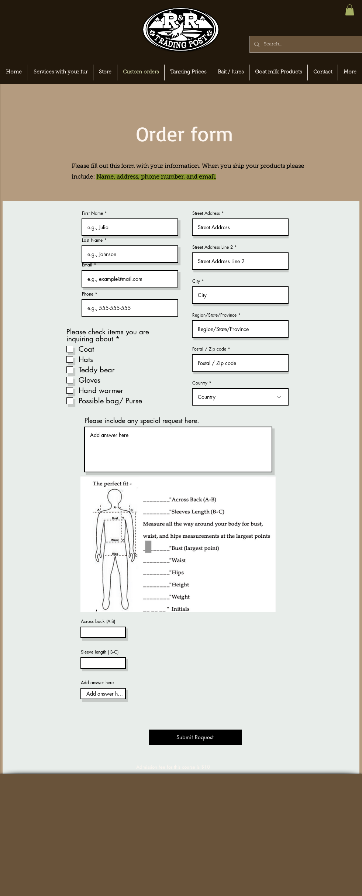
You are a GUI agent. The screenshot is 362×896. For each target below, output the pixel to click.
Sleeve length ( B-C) (99, 652)
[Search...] (305, 44)
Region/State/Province (214, 315)
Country (199, 383)
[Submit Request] (195, 737)
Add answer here (97, 682)
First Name (92, 213)
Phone (87, 294)
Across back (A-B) (98, 621)
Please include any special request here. (142, 420)
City (196, 281)
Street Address (206, 213)
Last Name (92, 240)
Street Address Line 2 (212, 247)
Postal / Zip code (209, 349)
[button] (349, 9)
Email (87, 265)
